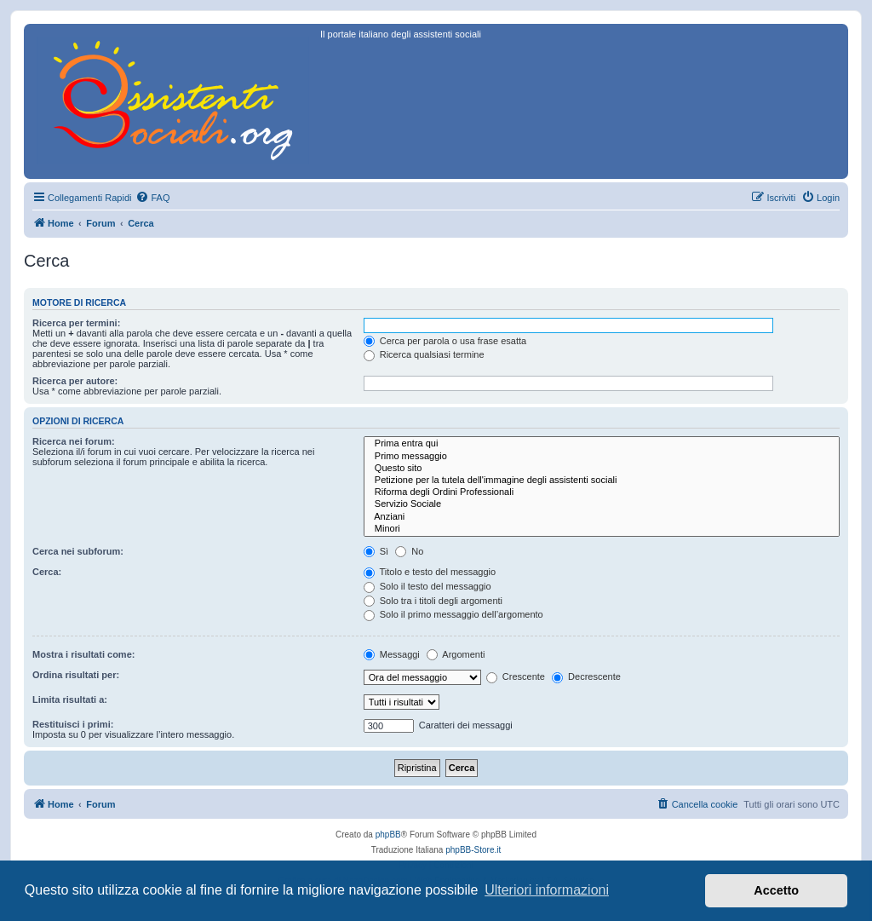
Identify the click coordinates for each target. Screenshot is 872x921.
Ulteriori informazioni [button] (547, 890)
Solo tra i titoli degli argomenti (433, 601)
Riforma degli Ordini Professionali (601, 492)
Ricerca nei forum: (73, 441)
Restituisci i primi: (72, 724)
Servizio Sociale (601, 504)
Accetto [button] (776, 890)
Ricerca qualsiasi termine (424, 354)
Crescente (515, 676)
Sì (376, 551)
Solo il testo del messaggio (427, 586)
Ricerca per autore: (75, 381)
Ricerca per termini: (76, 323)
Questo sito (601, 469)
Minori (601, 529)
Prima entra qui (601, 444)
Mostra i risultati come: (83, 654)
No (409, 551)
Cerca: (46, 572)
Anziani (601, 517)
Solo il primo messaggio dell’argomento (453, 614)
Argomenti (456, 654)
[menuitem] (152, 197)
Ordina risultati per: (75, 675)
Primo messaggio (601, 457)
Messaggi (392, 654)
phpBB (388, 834)
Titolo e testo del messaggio (430, 572)
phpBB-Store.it (473, 850)
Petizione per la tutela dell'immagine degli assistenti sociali (601, 480)
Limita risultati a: (69, 699)
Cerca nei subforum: (77, 551)
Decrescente (586, 676)
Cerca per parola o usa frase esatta (445, 341)
